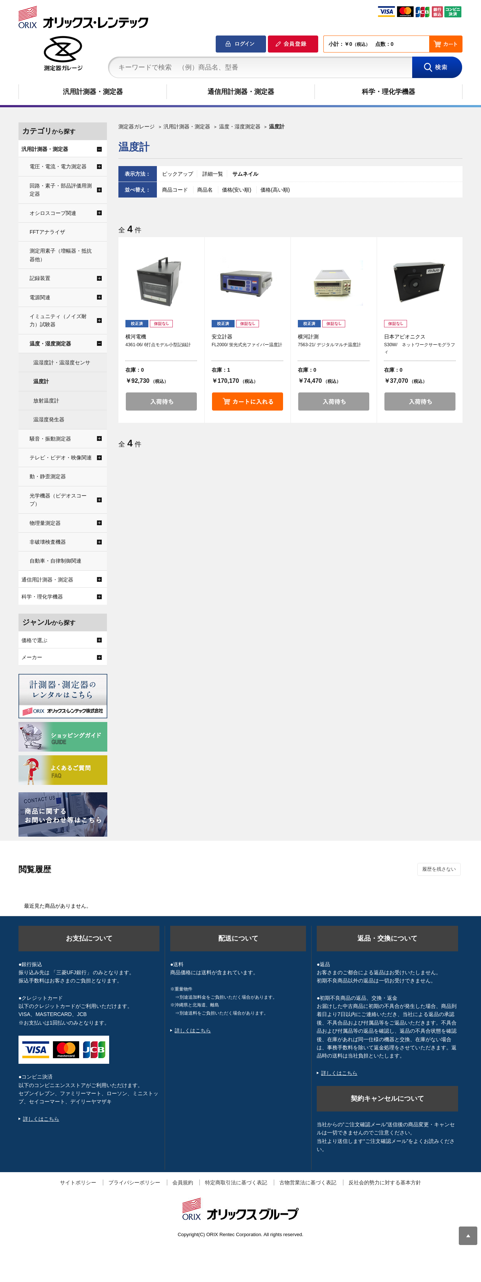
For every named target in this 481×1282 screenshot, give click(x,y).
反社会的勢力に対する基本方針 (385, 1182)
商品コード (175, 190)
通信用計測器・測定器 (241, 91)
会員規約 (182, 1182)
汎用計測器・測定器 (93, 91)
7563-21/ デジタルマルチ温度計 (329, 344)
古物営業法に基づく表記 (307, 1182)
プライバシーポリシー (134, 1182)
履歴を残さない (439, 869)
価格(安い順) (237, 190)
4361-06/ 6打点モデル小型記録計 (158, 344)
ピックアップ (177, 174)
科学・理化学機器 (388, 91)
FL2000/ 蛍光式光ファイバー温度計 (247, 344)
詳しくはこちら (41, 1119)
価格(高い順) (275, 190)
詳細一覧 (212, 174)
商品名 (205, 190)
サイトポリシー (78, 1182)
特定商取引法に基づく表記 (236, 1182)
